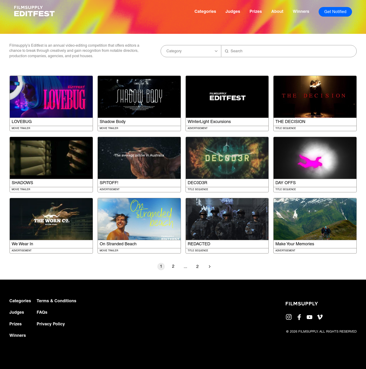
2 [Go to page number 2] (173, 266)
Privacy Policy (51, 324)
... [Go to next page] (185, 267)
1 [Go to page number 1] (161, 266)
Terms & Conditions (56, 301)
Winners (301, 12)
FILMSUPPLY (308, 332)
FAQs (42, 312)
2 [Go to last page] (197, 267)
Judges (232, 12)
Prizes (256, 12)
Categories (205, 12)
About (277, 12)
